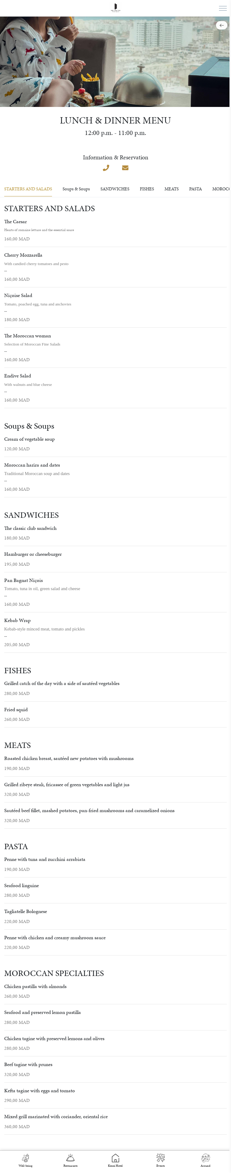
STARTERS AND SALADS (28, 189)
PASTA (195, 189)
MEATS (172, 189)
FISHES (147, 189)
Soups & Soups (76, 189)
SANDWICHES (114, 189)
